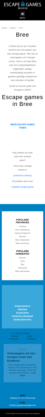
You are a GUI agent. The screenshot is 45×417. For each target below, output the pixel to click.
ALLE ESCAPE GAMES (20, 333)
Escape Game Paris (22, 319)
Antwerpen (22, 268)
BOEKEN (15, 336)
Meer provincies (22, 243)
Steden (13, 28)
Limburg (22, 226)
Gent (22, 261)
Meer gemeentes (22, 271)
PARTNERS (31, 339)
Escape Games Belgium (31, 413)
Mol (22, 264)
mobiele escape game (22, 187)
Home (4, 28)
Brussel (22, 258)
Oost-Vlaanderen (22, 230)
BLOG (30, 336)
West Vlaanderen (22, 240)
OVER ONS (13, 339)
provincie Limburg (23, 175)
